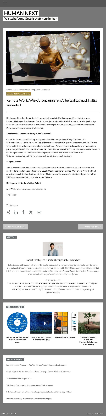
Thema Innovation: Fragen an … (18, 379)
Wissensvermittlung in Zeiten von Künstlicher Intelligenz (29, 399)
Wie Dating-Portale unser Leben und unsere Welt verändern (30, 385)
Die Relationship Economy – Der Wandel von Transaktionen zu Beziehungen (36, 365)
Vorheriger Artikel (14, 227)
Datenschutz (99, 414)
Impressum (89, 414)
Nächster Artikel (92, 227)
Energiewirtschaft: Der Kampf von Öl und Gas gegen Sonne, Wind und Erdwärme (38, 372)
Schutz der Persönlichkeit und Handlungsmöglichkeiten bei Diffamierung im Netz (38, 392)
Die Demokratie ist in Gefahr (64, 337)
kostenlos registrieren (36, 189)
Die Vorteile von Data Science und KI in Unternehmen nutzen (17, 339)
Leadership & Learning (18, 94)
